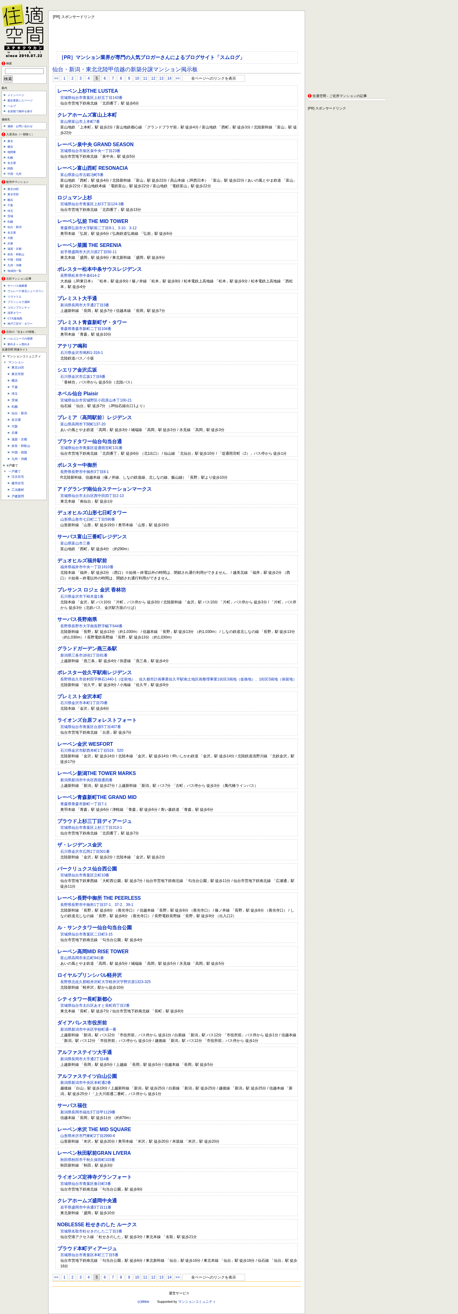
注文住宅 (18, 476)
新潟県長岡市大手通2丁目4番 (84, 1059)
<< (56, 78)
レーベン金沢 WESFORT (85, 744)
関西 (10, 168)
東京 (10, 141)
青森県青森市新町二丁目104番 (85, 329)
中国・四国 (14, 259)
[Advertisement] (347, 49)
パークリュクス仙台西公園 (87, 868)
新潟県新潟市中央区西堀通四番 (86, 780)
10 (137, 78)
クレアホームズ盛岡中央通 (87, 1200)
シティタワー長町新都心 (84, 999)
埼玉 (10, 210)
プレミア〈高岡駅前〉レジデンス (94, 417)
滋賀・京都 (14, 248)
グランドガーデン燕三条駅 (87, 648)
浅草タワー (14, 312)
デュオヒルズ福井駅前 (82, 560)
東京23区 (13, 189)
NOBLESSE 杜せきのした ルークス (97, 1224)
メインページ (15, 95)
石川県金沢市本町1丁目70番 (84, 703)
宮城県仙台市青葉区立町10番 (84, 875)
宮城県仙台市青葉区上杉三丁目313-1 (91, 827)
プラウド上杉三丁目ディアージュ (94, 821)
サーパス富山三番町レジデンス (92, 536)
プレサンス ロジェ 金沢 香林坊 (91, 589)
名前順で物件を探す (20, 111)
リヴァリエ (14, 296)
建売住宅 (18, 483)
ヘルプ (11, 106)
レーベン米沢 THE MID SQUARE (94, 1129)
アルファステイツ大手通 (84, 1052)
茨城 (10, 216)
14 (169, 78)
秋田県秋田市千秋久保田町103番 (87, 1160)
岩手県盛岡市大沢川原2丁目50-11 (88, 252)
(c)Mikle (143, 1301)
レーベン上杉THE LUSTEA (87, 91)
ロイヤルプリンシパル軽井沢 (89, 975)
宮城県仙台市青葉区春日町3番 (85, 1184)
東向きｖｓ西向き (18, 344)
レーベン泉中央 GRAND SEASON (95, 144)
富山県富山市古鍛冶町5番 (82, 175)
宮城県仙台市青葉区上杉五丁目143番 (91, 97)
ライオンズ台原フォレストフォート (97, 720)
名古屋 (11, 163)
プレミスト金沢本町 (79, 696)
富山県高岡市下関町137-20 (82, 424)
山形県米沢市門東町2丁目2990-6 (87, 1136)
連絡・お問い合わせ (20, 126)
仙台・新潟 (14, 227)
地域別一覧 (14, 270)
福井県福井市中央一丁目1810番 (86, 567)
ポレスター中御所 (77, 465)
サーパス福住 (72, 1105)
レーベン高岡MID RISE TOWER (92, 951)
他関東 (11, 152)
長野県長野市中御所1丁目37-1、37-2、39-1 (96, 905)
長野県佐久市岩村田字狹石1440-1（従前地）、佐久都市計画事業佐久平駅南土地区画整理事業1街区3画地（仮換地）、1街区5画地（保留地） (178, 679)
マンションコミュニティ (197, 1301)
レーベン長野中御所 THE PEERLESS (99, 898)
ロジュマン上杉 (74, 197)
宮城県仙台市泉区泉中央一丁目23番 (90, 151)
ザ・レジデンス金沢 (79, 844)
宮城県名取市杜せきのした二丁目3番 (91, 1231)
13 (161, 78)
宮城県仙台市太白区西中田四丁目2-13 (92, 496)
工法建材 (18, 489)
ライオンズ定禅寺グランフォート (94, 1177)
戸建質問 (18, 496)
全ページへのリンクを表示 (213, 78)
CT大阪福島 (14, 318)
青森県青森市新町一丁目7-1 (83, 804)
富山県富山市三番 (75, 543)
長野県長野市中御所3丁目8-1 (84, 472)
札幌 (10, 157)
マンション (16, 362)
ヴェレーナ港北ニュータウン (25, 291)
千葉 (10, 205)
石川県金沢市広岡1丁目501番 (85, 851)
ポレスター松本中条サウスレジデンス (99, 269)
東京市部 (13, 194)
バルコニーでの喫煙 (20, 338)
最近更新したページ (20, 100)
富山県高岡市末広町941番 (82, 958)
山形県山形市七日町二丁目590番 (87, 519)
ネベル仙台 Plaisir (77, 393)
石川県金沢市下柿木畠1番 (82, 596)
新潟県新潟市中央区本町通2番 (85, 1082)
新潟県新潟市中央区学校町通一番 (88, 1029)
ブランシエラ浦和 (18, 302)
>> (177, 78)
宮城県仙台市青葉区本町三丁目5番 (89, 1255)
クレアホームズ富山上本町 (87, 115)
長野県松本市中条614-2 (80, 275)
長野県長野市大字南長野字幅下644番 (91, 626)
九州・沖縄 (14, 265)
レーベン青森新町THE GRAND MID (97, 797)
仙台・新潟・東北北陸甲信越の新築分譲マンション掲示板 (125, 69)
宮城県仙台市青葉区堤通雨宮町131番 (91, 448)
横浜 (10, 146)
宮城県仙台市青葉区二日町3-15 (86, 934)
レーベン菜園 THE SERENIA (89, 245)
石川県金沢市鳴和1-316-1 (81, 353)
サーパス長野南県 (77, 619)
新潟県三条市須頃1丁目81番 (84, 655)
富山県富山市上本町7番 (80, 121)
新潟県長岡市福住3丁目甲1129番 (87, 1112)
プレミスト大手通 (77, 298)
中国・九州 (14, 173)
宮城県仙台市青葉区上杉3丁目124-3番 (92, 204)
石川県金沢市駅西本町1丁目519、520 (91, 750)
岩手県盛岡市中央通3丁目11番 (85, 1207)
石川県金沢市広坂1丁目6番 (82, 376)
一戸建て (14, 471)
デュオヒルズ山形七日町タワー (92, 512)
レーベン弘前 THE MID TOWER (92, 221)
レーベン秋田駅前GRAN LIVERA (94, 1153)
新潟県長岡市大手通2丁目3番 (84, 305)
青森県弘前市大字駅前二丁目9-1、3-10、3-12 (98, 228)
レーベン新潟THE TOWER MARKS (96, 773)
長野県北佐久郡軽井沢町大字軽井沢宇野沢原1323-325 (105, 982)
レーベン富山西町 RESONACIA (92, 168)
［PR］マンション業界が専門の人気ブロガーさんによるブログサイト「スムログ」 (152, 57)
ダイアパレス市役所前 (82, 1022)
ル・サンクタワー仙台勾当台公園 (94, 927)
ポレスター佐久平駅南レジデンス (94, 672)
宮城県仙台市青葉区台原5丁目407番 (90, 727)
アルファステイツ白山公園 (87, 1076)
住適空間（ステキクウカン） (25, 29)
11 (145, 78)
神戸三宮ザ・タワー (20, 323)
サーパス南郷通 (17, 285)
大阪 (10, 237)
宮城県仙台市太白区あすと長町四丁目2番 (95, 1005)
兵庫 (10, 243)
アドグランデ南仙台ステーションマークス (104, 489)
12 (153, 78)
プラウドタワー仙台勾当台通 (89, 441)
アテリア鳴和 (72, 346)
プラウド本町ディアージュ (87, 1248)
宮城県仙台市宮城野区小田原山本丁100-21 (96, 400)
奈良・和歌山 (15, 254)
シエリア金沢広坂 (77, 370)
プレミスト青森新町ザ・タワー (92, 322)
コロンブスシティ (18, 307)
